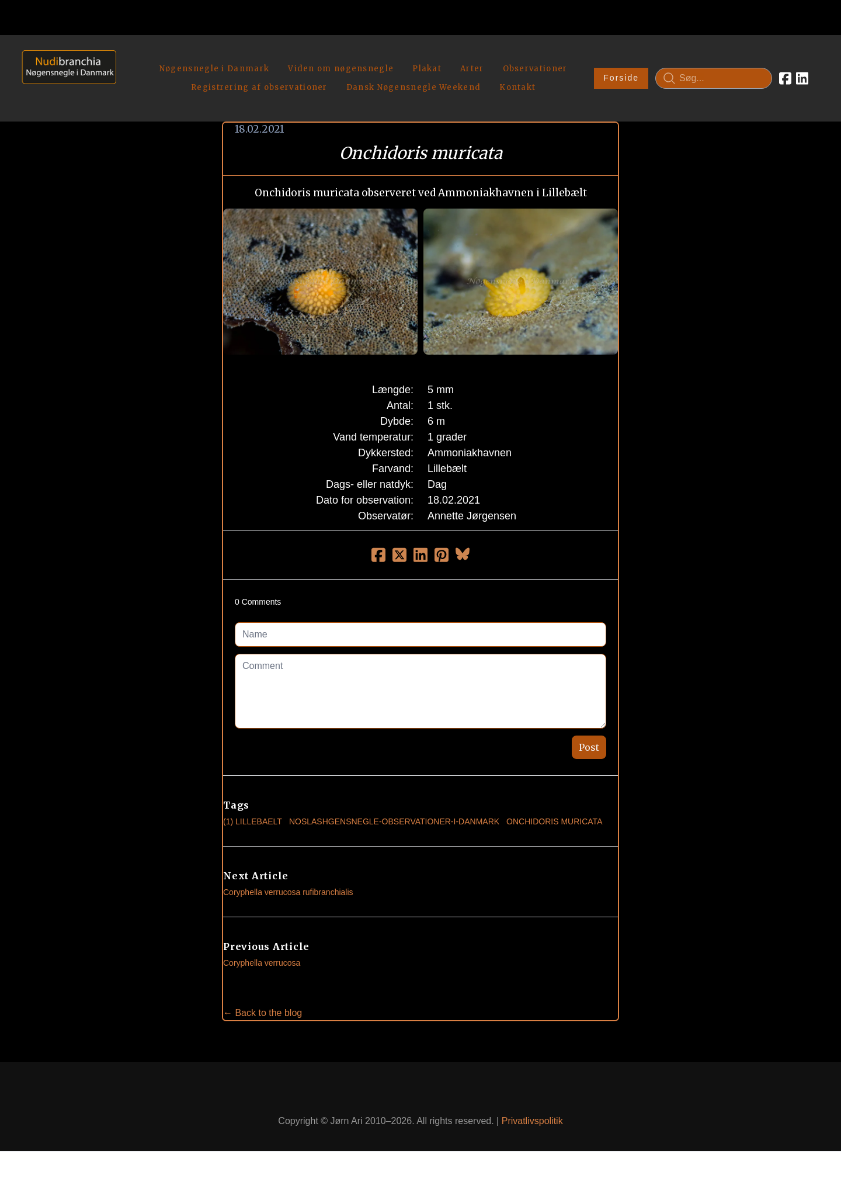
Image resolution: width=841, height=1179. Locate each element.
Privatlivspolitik (532, 1112)
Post (589, 738)
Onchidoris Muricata (554, 812)
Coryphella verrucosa (261, 954)
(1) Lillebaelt (252, 812)
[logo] (65, 73)
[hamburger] (130, 57)
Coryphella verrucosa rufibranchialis (288, 883)
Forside (621, 73)
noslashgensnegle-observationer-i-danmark (394, 812)
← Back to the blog (262, 1004)
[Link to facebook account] (785, 74)
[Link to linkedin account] (802, 74)
